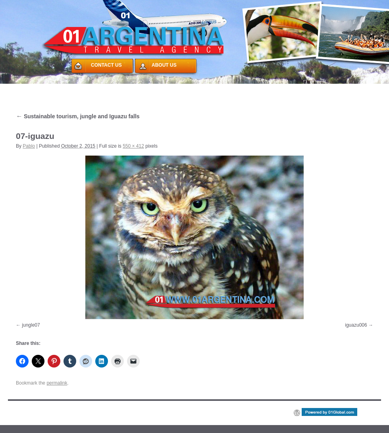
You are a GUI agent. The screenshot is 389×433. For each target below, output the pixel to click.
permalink (56, 383)
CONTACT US (106, 65)
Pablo (29, 146)
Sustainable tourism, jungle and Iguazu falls (78, 116)
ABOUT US (164, 65)
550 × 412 (133, 146)
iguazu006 (356, 325)
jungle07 (31, 325)
